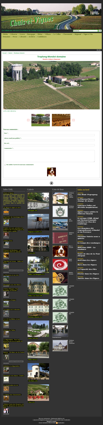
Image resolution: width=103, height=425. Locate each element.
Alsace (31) (31, 402)
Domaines (6, 37)
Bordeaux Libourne (19, 53)
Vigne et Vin (87, 34)
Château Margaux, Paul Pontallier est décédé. (10, 289)
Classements (67, 34)
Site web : (7, 143)
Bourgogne (30, 34)
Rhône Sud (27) (32, 359)
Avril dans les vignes (87, 260)
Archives (31, 37)
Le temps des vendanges (89, 243)
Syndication (61, 423)
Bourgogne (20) (32, 210)
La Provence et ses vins (11, 275)
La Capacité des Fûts (87, 269)
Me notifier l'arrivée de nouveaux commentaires (20, 164)
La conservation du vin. (10, 385)
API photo (70, 220)
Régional (77, 34)
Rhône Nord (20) (33, 338)
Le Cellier (56, 34)
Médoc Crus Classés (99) (35, 295)
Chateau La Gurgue (9, 300)
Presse (14, 37)
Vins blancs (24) (32, 381)
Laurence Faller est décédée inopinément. (88, 206)
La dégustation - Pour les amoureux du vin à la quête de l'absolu (12, 341)
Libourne (13, 34)
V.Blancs (47, 34)
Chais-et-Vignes (8, 193)
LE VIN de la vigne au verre (12, 207)
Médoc (5, 34)
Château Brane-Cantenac (72, 342)
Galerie (10, 53)
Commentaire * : (9, 148)
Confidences (41, 37)
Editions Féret (71, 233)
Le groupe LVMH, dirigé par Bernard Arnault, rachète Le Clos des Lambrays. (88, 221)
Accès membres (43, 423)
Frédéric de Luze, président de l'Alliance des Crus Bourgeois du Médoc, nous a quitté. (13, 229)
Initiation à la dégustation (11, 366)
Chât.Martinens (56, 337)
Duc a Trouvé (71, 246)
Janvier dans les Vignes (88, 278)
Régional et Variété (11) (35, 231)
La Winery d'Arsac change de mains (86, 200)
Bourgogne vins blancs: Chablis (13, 375)
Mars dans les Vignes (87, 265)
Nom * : (6, 133)
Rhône (39, 34)
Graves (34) (31, 253)
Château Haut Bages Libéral (71, 195)
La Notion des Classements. (12, 394)
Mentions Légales (51, 421)
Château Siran (7, 241)
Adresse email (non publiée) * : (13, 138)
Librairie (22, 37)
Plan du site (52, 423)
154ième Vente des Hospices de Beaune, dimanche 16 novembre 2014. (13, 405)
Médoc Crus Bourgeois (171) (36, 274)
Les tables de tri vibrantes (11, 309)
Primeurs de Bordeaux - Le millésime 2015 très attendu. (12, 251)
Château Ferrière (71, 207)
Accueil (4, 53)
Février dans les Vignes (88, 274)
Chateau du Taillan (9, 330)
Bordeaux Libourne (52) (35, 317)
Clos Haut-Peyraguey (87, 195)
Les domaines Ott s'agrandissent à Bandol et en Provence (89, 230)
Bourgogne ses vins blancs (12, 284)
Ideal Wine (70, 260)
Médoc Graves (71, 273)
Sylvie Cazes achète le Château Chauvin (88, 213)
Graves (21, 34)
